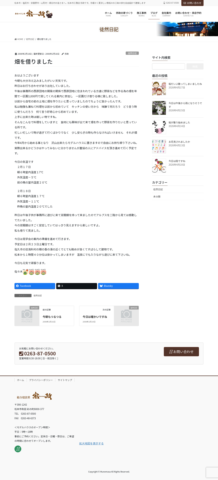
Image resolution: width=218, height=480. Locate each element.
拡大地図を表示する (91, 443)
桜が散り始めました (179, 122)
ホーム (20, 380)
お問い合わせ (192, 3)
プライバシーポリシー (41, 380)
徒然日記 (132, 53)
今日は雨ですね (177, 161)
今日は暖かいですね (95, 317)
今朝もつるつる (52, 317)
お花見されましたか (179, 141)
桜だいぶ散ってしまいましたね (185, 84)
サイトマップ (65, 380)
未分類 (156, 196)
